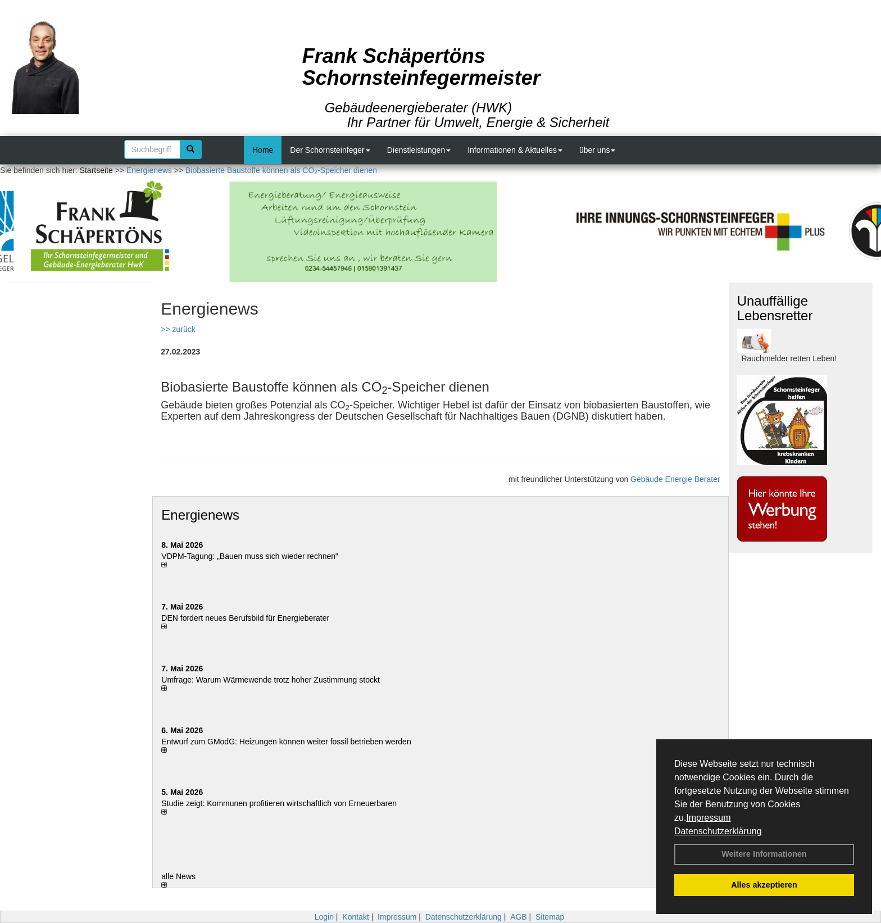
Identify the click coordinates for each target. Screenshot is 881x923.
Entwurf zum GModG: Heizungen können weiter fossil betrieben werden (286, 741)
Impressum (708, 817)
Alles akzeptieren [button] (764, 884)
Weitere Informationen (764, 853)
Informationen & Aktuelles (514, 150)
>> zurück (178, 329)
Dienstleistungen (419, 150)
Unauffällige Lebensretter (775, 308)
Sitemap (549, 916)
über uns (597, 150)
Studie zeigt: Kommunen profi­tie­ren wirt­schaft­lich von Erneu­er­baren (279, 803)
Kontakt (355, 916)
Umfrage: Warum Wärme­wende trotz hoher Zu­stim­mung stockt (270, 679)
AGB (518, 916)
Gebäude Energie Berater (675, 479)
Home (262, 150)
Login (324, 916)
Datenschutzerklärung (718, 831)
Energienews (200, 514)
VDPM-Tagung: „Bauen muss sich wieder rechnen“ (249, 556)
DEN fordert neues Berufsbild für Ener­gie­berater (245, 617)
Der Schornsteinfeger (330, 150)
